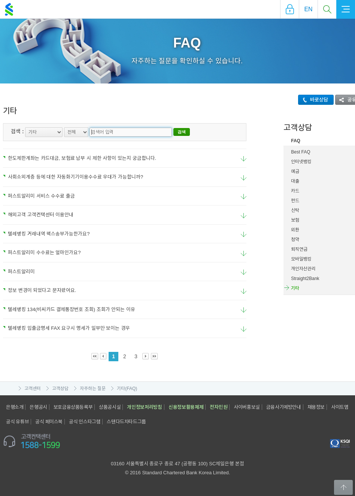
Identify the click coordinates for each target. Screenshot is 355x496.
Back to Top (343, 487)
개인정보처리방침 (144, 407)
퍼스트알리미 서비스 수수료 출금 (39, 196)
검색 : (17, 131)
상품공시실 (110, 407)
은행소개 (14, 407)
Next (145, 356)
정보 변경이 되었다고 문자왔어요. (39, 290)
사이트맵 (339, 407)
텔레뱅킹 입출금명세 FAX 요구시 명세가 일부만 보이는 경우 (66, 328)
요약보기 (243, 159)
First (94, 356)
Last (154, 356)
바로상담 (313, 99)
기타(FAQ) (127, 388)
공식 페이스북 (49, 422)
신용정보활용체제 (186, 407)
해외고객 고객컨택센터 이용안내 (38, 214)
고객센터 (32, 388)
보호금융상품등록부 (73, 407)
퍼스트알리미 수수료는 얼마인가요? (42, 252)
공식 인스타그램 (84, 422)
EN (308, 9)
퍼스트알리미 (19, 271)
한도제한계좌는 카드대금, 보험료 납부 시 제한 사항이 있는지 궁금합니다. (79, 158)
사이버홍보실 (247, 407)
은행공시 (38, 407)
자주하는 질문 (93, 388)
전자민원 (218, 407)
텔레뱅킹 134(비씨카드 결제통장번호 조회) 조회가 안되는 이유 (69, 309)
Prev (103, 356)
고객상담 (60, 388)
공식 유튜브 (17, 422)
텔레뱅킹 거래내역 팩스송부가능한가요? (46, 234)
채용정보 (316, 407)
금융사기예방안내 (283, 407)
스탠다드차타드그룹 (126, 422)
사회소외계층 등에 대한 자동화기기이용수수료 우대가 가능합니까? (73, 177)
